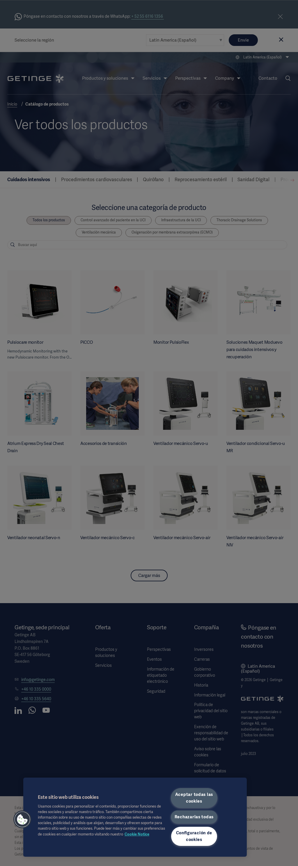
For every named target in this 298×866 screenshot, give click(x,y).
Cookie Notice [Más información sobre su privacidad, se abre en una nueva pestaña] (137, 834)
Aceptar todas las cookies (194, 798)
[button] (22, 819)
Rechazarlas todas (194, 816)
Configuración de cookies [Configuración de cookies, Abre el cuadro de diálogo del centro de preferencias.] (194, 836)
